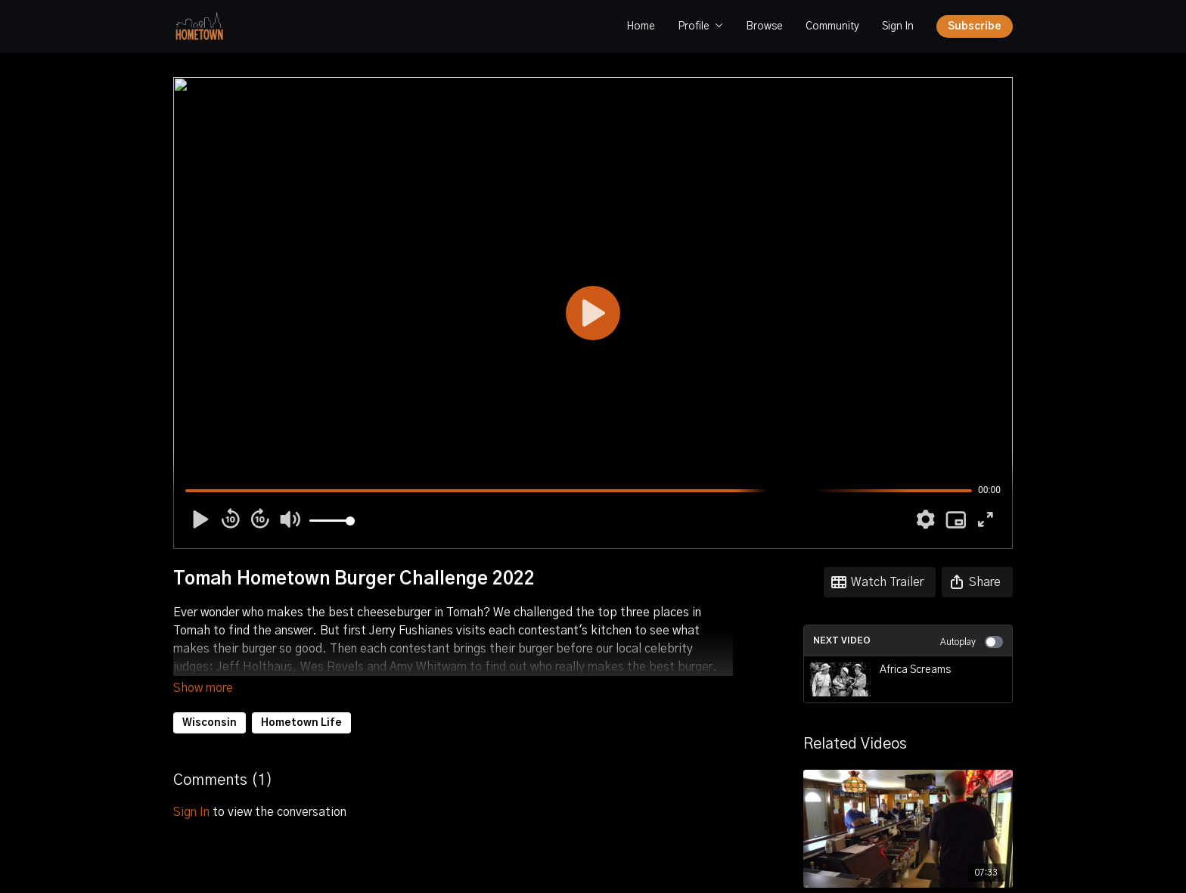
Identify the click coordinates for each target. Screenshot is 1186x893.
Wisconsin (209, 701)
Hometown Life (301, 701)
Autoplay (971, 642)
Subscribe (974, 26)
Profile (700, 26)
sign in (191, 791)
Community (832, 26)
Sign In (898, 26)
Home (640, 26)
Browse (764, 26)
